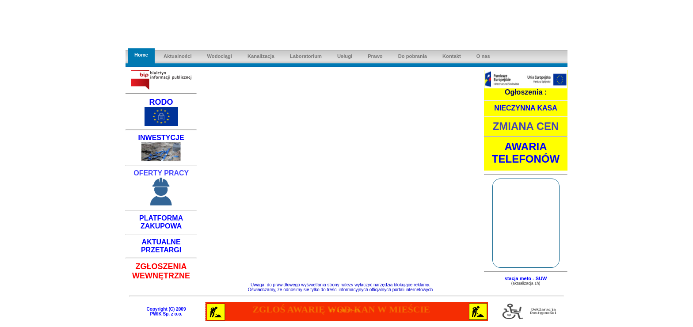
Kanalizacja (261, 56)
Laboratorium (306, 56)
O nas (483, 56)
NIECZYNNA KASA (525, 108)
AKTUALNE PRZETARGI (161, 246)
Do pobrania (412, 56)
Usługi (344, 56)
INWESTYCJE (161, 137)
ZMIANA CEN (526, 126)
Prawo (375, 56)
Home (141, 54)
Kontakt (451, 56)
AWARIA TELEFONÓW (526, 153)
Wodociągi (219, 56)
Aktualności (177, 56)
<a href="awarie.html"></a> (346, 311)
